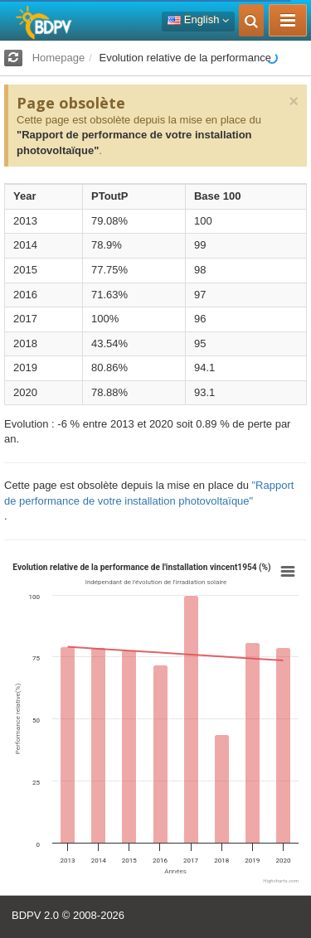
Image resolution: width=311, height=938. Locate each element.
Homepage (58, 57)
